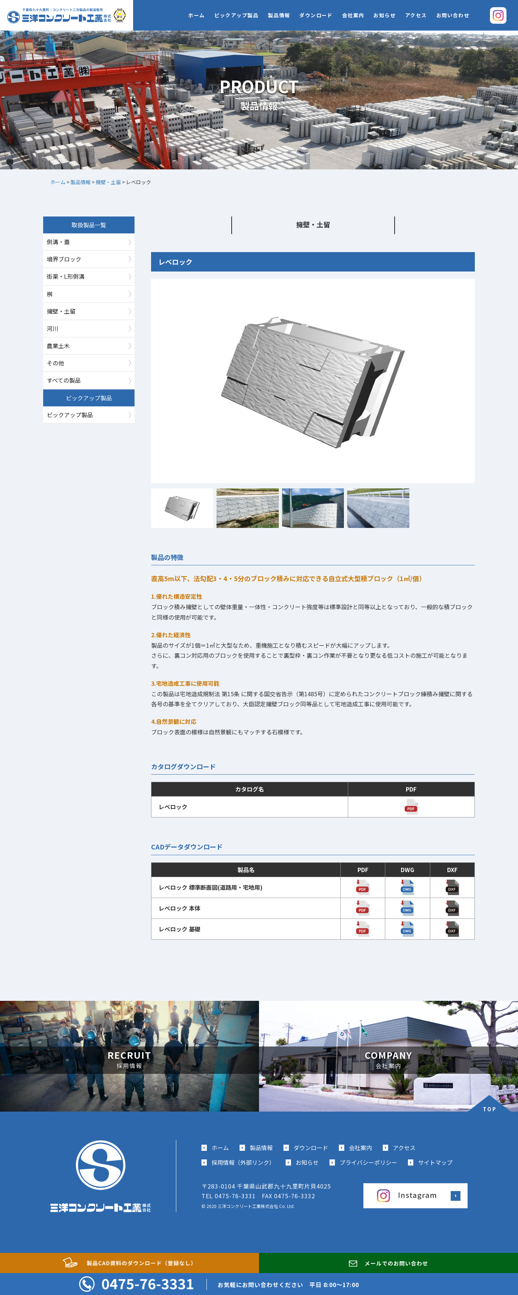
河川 (52, 328)
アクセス (416, 15)
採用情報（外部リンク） (243, 1162)
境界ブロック (64, 259)
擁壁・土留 (61, 311)
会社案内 (353, 15)
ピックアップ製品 (236, 15)
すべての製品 (64, 380)
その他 (55, 363)
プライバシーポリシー (368, 1162)
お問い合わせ (452, 15)
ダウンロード (315, 15)
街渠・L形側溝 (66, 276)
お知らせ (384, 15)
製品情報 (279, 15)
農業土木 (58, 345)
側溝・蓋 (58, 241)
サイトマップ (435, 1162)
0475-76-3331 (235, 1195)
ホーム (196, 15)
